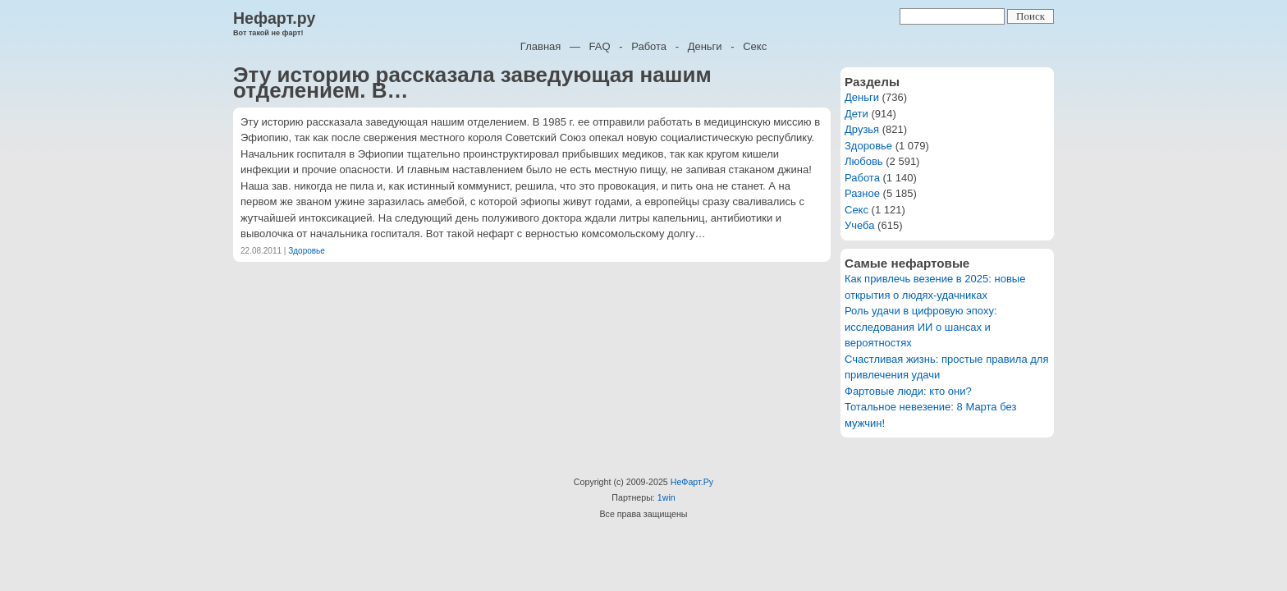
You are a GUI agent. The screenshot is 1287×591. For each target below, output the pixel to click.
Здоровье (306, 250)
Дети (856, 114)
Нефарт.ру (274, 18)
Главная (540, 46)
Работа (648, 46)
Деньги (705, 46)
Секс (755, 46)
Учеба (860, 225)
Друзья (862, 129)
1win (666, 497)
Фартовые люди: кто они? (908, 391)
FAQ (600, 46)
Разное (862, 193)
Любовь (864, 161)
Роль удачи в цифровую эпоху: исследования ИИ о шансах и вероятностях (921, 327)
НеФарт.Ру (692, 482)
